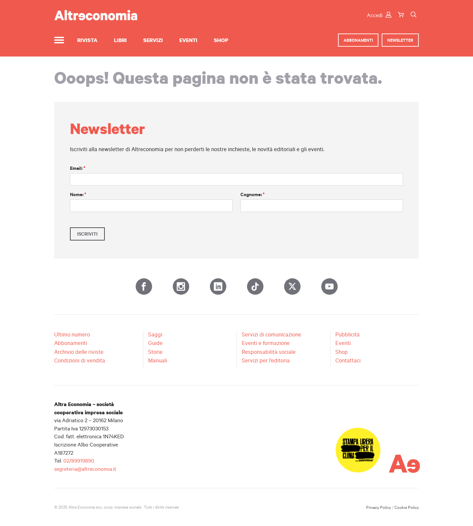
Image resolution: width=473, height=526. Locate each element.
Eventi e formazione (266, 343)
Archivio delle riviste (78, 352)
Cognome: (252, 194)
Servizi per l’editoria (266, 360)
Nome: (78, 194)
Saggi (155, 334)
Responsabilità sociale (269, 352)
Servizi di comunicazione (271, 334)
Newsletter (400, 40)
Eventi (188, 40)
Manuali (157, 360)
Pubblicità (347, 334)
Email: (77, 168)
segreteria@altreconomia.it (85, 469)
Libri (120, 40)
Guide (155, 343)
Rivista (87, 40)
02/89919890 (78, 460)
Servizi (153, 40)
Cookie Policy (406, 507)
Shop (221, 40)
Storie (155, 352)
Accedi (379, 14)
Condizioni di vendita (79, 360)
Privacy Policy (378, 507)
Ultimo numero (72, 334)
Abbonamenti (358, 40)
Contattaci (348, 360)
